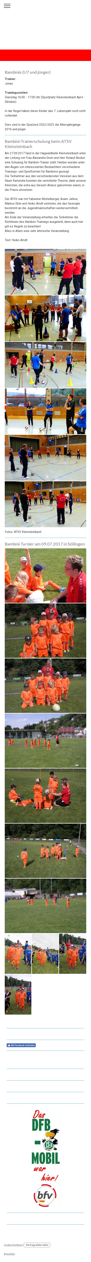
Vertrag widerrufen (37, 1245)
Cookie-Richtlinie (13, 1245)
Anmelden (9, 1253)
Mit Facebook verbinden (21, 1045)
